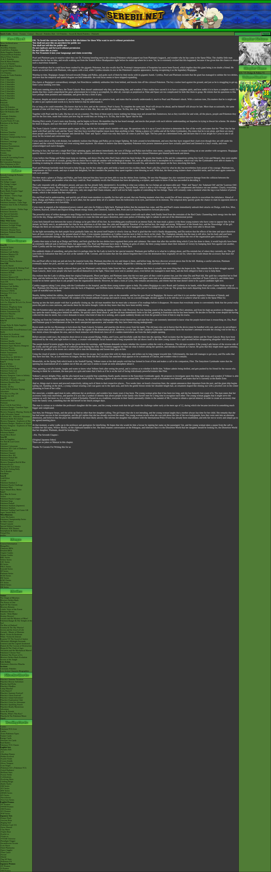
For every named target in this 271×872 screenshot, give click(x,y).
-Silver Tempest (6, 763)
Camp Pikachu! (6, 688)
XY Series (4, 582)
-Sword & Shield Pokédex (11, 66)
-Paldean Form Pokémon (10, 166)
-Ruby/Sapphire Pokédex (10, 52)
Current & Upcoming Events (12, 157)
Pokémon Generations (9, 223)
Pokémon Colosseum (9, 446)
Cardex (3, 114)
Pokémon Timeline (8, 132)
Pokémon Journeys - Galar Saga (13, 202)
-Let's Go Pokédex (8, 64)
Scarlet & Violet (6, 247)
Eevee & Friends (7, 711)
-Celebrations (5, 777)
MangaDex (4, 546)
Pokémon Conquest (8, 377)
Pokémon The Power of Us (11, 655)
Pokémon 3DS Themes (9, 528)
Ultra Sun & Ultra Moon (10, 300)
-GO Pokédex (5, 73)
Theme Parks (5, 150)
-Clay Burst (5, 829)
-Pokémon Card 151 (8, 825)
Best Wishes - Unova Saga (11, 195)
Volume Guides (6, 555)
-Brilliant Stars (6, 772)
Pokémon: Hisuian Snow (10, 230)
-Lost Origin (5, 765)
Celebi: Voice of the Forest (11, 609)
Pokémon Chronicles (8, 211)
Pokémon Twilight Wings (10, 225)
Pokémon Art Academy (9, 334)
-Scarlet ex (4, 834)
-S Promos (4, 868)
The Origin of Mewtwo (9, 598)
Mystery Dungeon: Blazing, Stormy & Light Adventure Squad (16, 413)
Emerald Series (6, 569)
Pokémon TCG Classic (9, 745)
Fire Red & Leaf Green (9, 441)
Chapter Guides (6, 553)
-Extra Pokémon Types (9, 733)
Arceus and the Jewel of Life (12, 630)
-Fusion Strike (6, 775)
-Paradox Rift (5, 749)
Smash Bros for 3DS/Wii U (11, 357)
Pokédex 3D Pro (7, 387)
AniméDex (4, 177)
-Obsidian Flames (7, 754)
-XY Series (4, 788)
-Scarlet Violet (6, 759)
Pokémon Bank (6, 327)
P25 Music (4, 139)
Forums (23, 34)
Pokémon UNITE (7, 256)
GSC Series (5, 562)
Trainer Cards (5, 736)
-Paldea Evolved (7, 756)
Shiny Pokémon (6, 218)
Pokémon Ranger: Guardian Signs (14, 407)
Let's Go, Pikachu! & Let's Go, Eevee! (16, 302)
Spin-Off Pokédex (7, 107)
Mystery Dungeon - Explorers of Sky (15, 421)
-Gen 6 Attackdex (7, 91)
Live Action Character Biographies (14, 671)
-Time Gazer (5, 852)
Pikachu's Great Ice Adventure (12, 702)
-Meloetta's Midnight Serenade (13, 641)
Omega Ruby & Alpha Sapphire (13, 325)
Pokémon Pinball (7, 503)
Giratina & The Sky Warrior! (12, 627)
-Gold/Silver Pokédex (9, 50)
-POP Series (5, 813)
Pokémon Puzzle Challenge (11, 485)
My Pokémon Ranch (8, 430)
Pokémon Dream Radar (9, 368)
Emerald (3, 444)
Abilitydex (4, 105)
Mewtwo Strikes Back (9, 600)
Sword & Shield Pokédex (79, 34)
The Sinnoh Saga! (7, 193)
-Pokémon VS (6, 861)
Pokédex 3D (5, 384)
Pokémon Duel (6, 355)
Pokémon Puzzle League (10, 499)
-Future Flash (5, 818)
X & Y (3, 323)
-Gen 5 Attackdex (7, 89)
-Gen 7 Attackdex (7, 93)
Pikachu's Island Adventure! (11, 698)
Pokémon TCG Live (8, 293)
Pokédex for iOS (7, 396)
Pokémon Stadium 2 (8, 483)
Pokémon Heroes (7, 611)
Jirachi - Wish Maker (9, 614)
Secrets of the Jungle (8, 659)
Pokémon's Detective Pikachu (12, 664)
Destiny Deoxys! (7, 616)
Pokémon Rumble (7, 409)
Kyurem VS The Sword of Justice (14, 639)
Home (15, 34)
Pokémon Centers (7, 134)
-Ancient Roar (6, 820)
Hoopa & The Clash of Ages (12, 648)
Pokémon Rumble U (8, 373)
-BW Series (5, 791)
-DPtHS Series (6, 793)
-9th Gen (4, 125)
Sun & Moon (5, 298)
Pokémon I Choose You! (10, 653)
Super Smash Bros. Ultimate (12, 318)
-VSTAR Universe (8, 839)
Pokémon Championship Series (13, 137)
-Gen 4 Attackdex (7, 86)
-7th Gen (4, 130)
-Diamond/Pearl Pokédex (10, 54)
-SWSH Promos (6, 807)
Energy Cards (5, 738)
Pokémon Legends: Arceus (11, 270)
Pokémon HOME (7, 272)
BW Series (4, 578)
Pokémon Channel (7, 453)
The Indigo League (8, 182)
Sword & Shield (6, 266)
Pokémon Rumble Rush (10, 309)
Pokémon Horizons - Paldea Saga (14, 209)
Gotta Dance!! (6, 691)
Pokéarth (95, 34)
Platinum (4, 403)
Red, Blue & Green (8, 494)
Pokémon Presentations (9, 146)
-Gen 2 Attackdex (7, 82)
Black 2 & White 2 (8, 366)
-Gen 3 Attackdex (7, 84)
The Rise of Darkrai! (8, 625)
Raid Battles (5, 743)
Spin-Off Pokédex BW (9, 112)
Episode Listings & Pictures (11, 175)
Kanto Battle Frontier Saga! (11, 191)
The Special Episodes (9, 214)
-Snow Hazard (6, 827)
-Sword (3, 854)
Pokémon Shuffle (7, 341)
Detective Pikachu (7, 314)
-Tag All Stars (6, 859)
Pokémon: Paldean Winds (10, 232)
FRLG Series (5, 566)
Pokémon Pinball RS (8, 457)
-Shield (3, 857)
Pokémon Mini (6, 487)
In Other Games (6, 521)
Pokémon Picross (7, 348)
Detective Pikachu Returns (11, 261)
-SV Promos (5, 804)
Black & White (6, 364)
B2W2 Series (5, 580)
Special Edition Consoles (10, 526)
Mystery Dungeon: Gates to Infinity (15, 375)
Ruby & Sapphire (7, 439)
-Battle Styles (5, 784)
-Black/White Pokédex (9, 57)
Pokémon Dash (6, 451)
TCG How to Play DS (9, 393)
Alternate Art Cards (8, 740)
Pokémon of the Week (9, 123)
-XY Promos (5, 811)
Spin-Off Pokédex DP (9, 109)
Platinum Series (6, 573)
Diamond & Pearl (7, 400)
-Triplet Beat (5, 832)
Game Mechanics (7, 118)
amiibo (3, 535)
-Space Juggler (6, 850)
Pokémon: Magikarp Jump (11, 307)
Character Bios (6, 179)
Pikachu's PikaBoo (8, 686)
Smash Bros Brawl (8, 435)
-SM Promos (5, 809)
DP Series (4, 571)
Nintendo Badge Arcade (10, 359)
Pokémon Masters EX (9, 254)
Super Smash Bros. (8, 512)
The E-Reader (6, 471)
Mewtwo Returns (7, 607)
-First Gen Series (7, 800)
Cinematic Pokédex (8, 116)
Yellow (3, 496)
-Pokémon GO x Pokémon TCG (13, 768)
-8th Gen (4, 128)
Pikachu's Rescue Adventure (12, 682)
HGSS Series (5, 576)
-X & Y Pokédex (7, 59)
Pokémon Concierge (8, 141)
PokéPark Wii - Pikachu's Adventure (15, 416)
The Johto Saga (6, 186)
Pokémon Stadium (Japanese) (12, 505)
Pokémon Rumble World (10, 343)
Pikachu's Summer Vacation (11, 679)
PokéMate (4, 473)
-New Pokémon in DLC (10, 164)
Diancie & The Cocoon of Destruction (16, 646)
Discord (39, 34)
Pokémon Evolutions (8, 227)
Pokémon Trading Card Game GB (14, 510)
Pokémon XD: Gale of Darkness (13, 448)
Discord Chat (5, 155)
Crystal (3, 480)
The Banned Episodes (9, 216)
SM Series (4, 587)
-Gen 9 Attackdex (7, 98)
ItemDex (4, 100)
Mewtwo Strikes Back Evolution (13, 657)
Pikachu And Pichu (8, 684)
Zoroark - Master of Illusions (12, 632)
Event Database (6, 160)
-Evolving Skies (6, 779)
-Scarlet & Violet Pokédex (11, 75)
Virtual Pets (5, 533)
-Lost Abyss (5, 845)
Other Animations (7, 237)
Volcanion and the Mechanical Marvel (16, 650)
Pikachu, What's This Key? (11, 714)
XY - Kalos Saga (7, 198)
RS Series (4, 564)
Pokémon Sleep (6, 259)
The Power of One (7, 602)
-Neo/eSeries (5, 797)
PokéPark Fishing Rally (10, 469)
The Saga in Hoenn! (8, 189)
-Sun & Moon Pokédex (9, 61)
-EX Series (4, 795)
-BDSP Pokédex (6, 68)
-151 (2, 752)
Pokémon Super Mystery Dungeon (14, 346)
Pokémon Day (6, 144)
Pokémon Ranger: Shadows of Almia (15, 423)
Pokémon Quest (6, 316)
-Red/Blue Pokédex (8, 48)
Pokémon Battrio (7, 432)
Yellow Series (6, 560)
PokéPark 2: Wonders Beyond (12, 380)
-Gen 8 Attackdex (7, 96)
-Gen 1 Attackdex (7, 80)
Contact (31, 34)
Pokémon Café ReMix (9, 252)
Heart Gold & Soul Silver (10, 405)
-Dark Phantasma (7, 848)
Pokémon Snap (6, 501)
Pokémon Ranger (7, 460)
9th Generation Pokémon (10, 162)
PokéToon (4, 234)
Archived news (11, 43)
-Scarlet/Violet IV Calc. (10, 121)
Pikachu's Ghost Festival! (10, 695)
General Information (8, 544)
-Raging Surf (5, 823)
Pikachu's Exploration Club (11, 700)
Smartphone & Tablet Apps (11, 531)
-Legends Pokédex (8, 70)
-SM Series (4, 786)
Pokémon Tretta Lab (8, 371)
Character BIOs (6, 548)
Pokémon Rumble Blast (10, 382)
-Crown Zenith (6, 761)
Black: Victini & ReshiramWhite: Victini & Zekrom (11, 635)
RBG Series (5, 557)
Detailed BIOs (6, 550)
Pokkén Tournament (8, 352)
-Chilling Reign (6, 781)
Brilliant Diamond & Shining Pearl (14, 268)
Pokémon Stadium (7, 508)
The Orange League (8, 184)
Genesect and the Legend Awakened (15, 643)
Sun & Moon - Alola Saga (11, 200)
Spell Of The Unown (8, 605)
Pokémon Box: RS (8, 455)
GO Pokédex (62, 34)
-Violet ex (4, 836)
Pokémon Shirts (6, 148)
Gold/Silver (5, 478)
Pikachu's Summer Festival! (11, 693)
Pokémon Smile (6, 284)
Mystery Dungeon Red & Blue (13, 462)
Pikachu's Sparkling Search (11, 704)
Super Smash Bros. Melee (11, 489)
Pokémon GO (5, 250)
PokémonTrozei (6, 464)
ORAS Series (5, 585)
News (2, 43)
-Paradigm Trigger (7, 841)
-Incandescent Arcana (9, 843)
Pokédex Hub (49, 34)
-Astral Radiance (7, 770)
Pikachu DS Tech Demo (10, 467)
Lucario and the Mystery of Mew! (14, 618)
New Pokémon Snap (8, 288)
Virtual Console (6, 524)
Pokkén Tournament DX (10, 311)
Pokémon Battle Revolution (11, 419)
